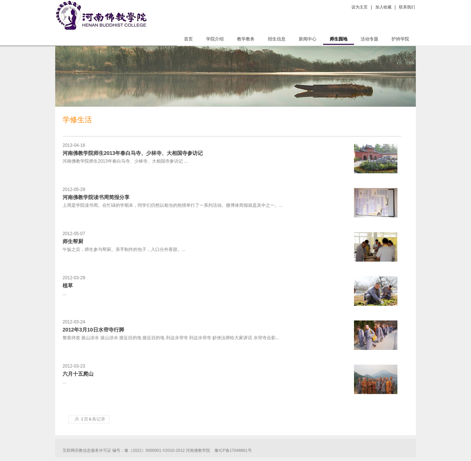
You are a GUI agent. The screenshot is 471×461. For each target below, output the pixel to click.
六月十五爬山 (78, 374)
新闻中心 (307, 39)
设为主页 (359, 7)
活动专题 (369, 39)
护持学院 (400, 39)
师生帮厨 (73, 241)
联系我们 (407, 7)
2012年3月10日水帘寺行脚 (93, 330)
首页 (188, 39)
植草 (68, 285)
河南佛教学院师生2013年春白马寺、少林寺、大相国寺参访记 (133, 153)
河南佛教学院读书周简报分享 (96, 197)
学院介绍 (215, 39)
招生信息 (277, 39)
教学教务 (246, 39)
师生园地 (338, 39)
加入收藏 (383, 7)
